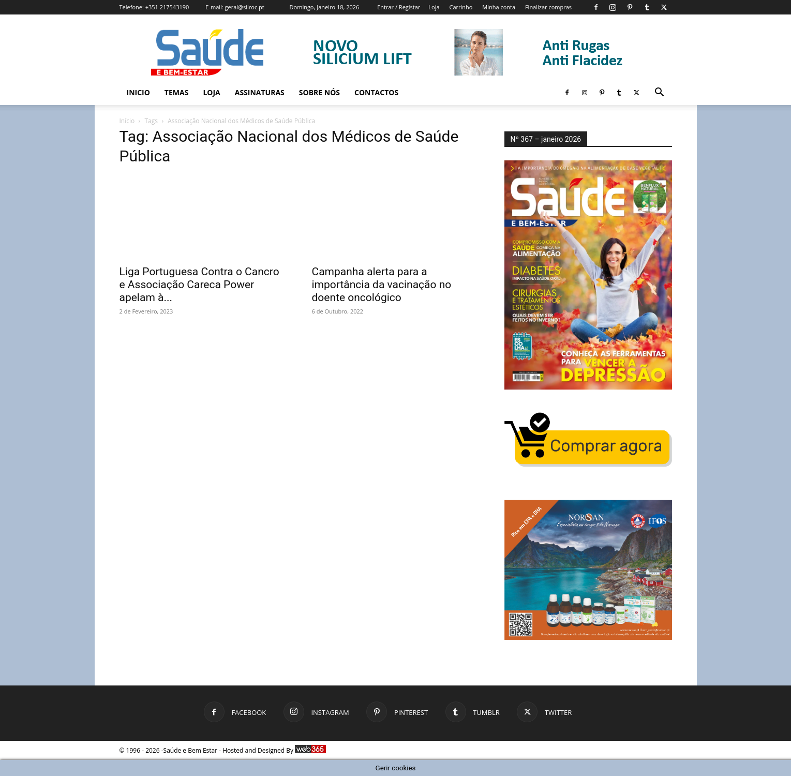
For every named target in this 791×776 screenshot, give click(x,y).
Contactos (376, 92)
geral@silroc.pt (244, 7)
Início (127, 120)
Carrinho (460, 7)
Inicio (138, 92)
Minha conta (498, 7)
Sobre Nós (319, 92)
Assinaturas (260, 92)
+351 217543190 (167, 7)
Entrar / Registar (398, 7)
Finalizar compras (548, 7)
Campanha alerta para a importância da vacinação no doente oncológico (382, 284)
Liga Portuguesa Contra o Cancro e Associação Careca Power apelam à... (199, 284)
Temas (177, 92)
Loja (433, 7)
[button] (659, 93)
